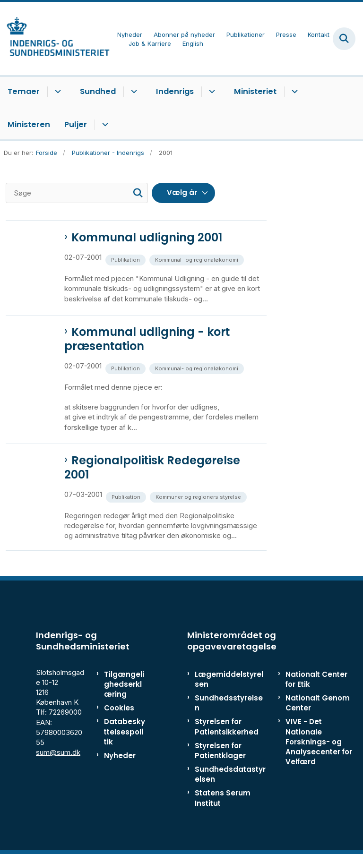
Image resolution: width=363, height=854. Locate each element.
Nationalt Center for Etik (316, 679)
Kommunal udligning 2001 (146, 238)
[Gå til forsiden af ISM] (55, 38)
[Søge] (77, 193)
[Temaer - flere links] (56, 91)
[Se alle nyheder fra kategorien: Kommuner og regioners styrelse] (199, 496)
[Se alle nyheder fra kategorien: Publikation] (126, 259)
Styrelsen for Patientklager (220, 750)
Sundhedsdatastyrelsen (230, 774)
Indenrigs (175, 91)
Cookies (119, 708)
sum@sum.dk (58, 752)
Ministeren (29, 124)
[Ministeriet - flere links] (293, 91)
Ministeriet (255, 91)
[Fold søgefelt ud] (344, 38)
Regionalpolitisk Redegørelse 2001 (152, 467)
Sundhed (98, 91)
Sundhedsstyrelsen (229, 703)
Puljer (75, 124)
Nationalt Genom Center (317, 703)
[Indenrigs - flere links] (210, 91)
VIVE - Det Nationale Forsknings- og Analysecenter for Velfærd (318, 742)
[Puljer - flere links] (104, 125)
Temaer (24, 91)
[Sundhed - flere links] (132, 91)
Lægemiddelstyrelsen (229, 679)
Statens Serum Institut (223, 798)
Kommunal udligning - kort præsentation (147, 339)
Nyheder (120, 755)
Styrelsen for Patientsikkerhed (227, 726)
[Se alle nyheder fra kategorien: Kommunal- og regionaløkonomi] (197, 259)
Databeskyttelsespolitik (124, 731)
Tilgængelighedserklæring (124, 684)
